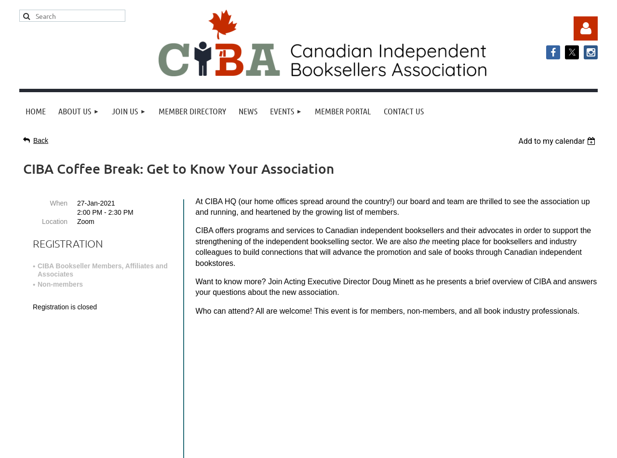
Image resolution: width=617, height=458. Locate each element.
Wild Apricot (500, 446)
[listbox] (558, 141)
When (58, 203)
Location (54, 221)
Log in (586, 28)
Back (40, 140)
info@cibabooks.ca (308, 368)
